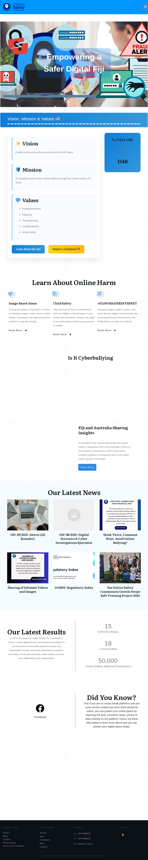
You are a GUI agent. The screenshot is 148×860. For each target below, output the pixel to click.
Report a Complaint (66, 249)
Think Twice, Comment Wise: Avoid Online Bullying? (120, 523)
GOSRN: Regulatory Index (74, 576)
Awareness (45, 839)
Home (6, 832)
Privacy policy (9, 842)
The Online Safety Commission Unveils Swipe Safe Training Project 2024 (120, 576)
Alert (42, 836)
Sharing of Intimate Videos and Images (27, 576)
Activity (43, 832)
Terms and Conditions (13, 846)
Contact (7, 839)
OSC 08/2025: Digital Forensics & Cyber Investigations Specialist (74, 523)
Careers (43, 846)
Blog (5, 836)
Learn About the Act (28, 249)
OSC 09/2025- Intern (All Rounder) (27, 523)
